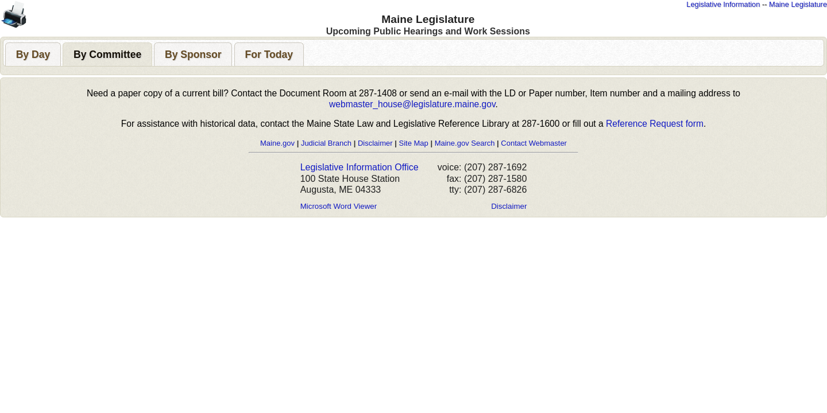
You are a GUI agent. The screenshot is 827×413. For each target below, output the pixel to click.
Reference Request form (655, 123)
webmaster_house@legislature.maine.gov (412, 104)
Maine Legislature (798, 4)
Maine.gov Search (465, 143)
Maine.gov (277, 143)
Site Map (413, 143)
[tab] (33, 54)
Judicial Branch (326, 143)
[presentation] (33, 54)
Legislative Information (723, 4)
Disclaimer (375, 143)
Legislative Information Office (359, 167)
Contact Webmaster (534, 143)
